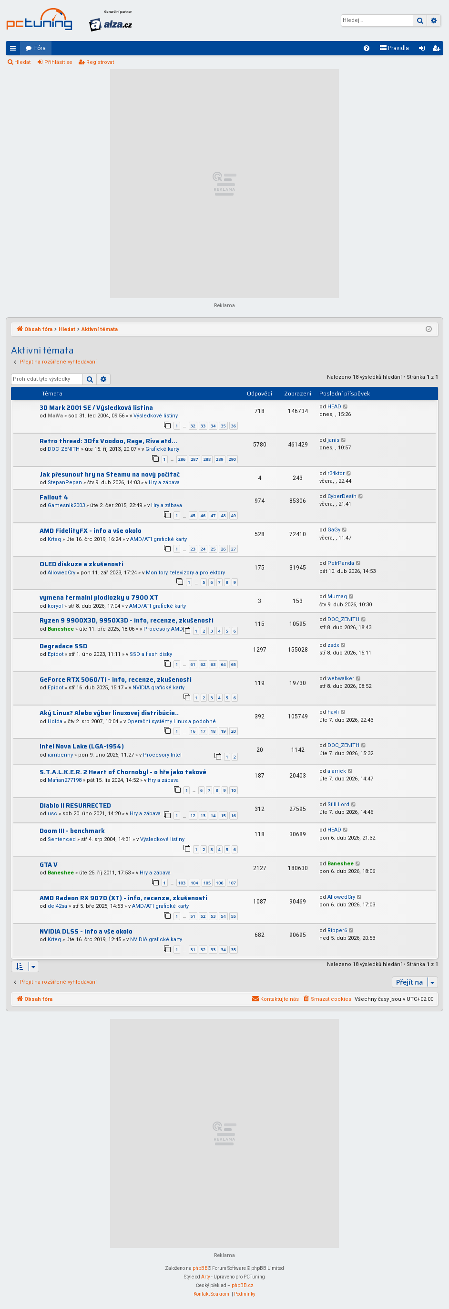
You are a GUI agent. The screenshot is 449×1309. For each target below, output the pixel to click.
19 (223, 731)
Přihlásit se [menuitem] (423, 50)
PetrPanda (340, 563)
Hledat (22, 62)
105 (207, 883)
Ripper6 (337, 930)
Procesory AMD (163, 629)
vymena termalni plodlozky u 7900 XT (99, 597)
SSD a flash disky (151, 654)
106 (219, 883)
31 (193, 949)
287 (194, 459)
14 (213, 815)
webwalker (340, 678)
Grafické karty (162, 449)
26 (223, 549)
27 (233, 549)
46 (203, 515)
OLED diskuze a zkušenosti (81, 564)
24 (203, 549)
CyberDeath (342, 496)
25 (213, 549)
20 (233, 731)
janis (333, 440)
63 (213, 664)
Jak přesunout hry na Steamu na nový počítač (110, 474)
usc (52, 813)
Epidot (55, 654)
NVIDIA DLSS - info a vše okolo (86, 931)
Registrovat (100, 62)
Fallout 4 (54, 497)
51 (193, 916)
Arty (205, 1276)
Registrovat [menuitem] (438, 50)
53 (213, 916)
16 (193, 731)
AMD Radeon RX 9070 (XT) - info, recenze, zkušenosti (123, 898)
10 (233, 790)
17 (203, 731)
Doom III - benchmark (72, 831)
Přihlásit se (58, 62)
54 (223, 916)
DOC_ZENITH (64, 449)
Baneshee (61, 629)
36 (233, 426)
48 (223, 515)
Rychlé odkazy (15, 50)
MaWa (55, 416)
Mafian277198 (65, 780)
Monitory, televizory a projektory (185, 573)
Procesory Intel (162, 755)
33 (203, 426)
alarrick (336, 771)
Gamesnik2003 (66, 505)
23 (193, 549)
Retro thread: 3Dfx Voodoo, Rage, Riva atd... (108, 441)
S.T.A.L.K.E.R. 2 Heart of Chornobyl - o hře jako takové (123, 772)
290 (232, 459)
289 (219, 459)
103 (181, 883)
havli (333, 712)
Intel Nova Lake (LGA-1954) (82, 746)
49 (233, 515)
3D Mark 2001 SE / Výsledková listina (96, 408)
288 (207, 459)
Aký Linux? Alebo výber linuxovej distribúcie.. (109, 713)
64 (223, 664)
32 (193, 426)
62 (203, 664)
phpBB (200, 1268)
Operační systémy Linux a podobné (171, 721)
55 (233, 916)
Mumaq (337, 596)
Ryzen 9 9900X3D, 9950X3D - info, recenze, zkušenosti (127, 620)
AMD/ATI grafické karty (158, 539)
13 (203, 815)
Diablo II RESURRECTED (75, 805)
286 (181, 459)
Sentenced (62, 839)
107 (232, 883)
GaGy (333, 530)
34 (213, 426)
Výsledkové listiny (155, 416)
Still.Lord (338, 804)
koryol (55, 606)
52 (203, 916)
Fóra (40, 48)
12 (193, 815)
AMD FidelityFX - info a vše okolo (91, 531)
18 (213, 731)
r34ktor (336, 473)
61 (193, 664)
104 (194, 883)
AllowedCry (61, 573)
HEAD (334, 407)
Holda (55, 721)
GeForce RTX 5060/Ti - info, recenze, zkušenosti (116, 680)
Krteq (54, 539)
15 (223, 815)
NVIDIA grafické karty (158, 688)
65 (233, 664)
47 (213, 515)
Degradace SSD (63, 646)
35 (223, 426)
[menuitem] (366, 48)
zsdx (333, 645)
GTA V (49, 865)
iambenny (60, 755)
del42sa (57, 906)
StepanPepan (65, 482)
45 (193, 515)
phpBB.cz (243, 1285)
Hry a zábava (164, 482)
